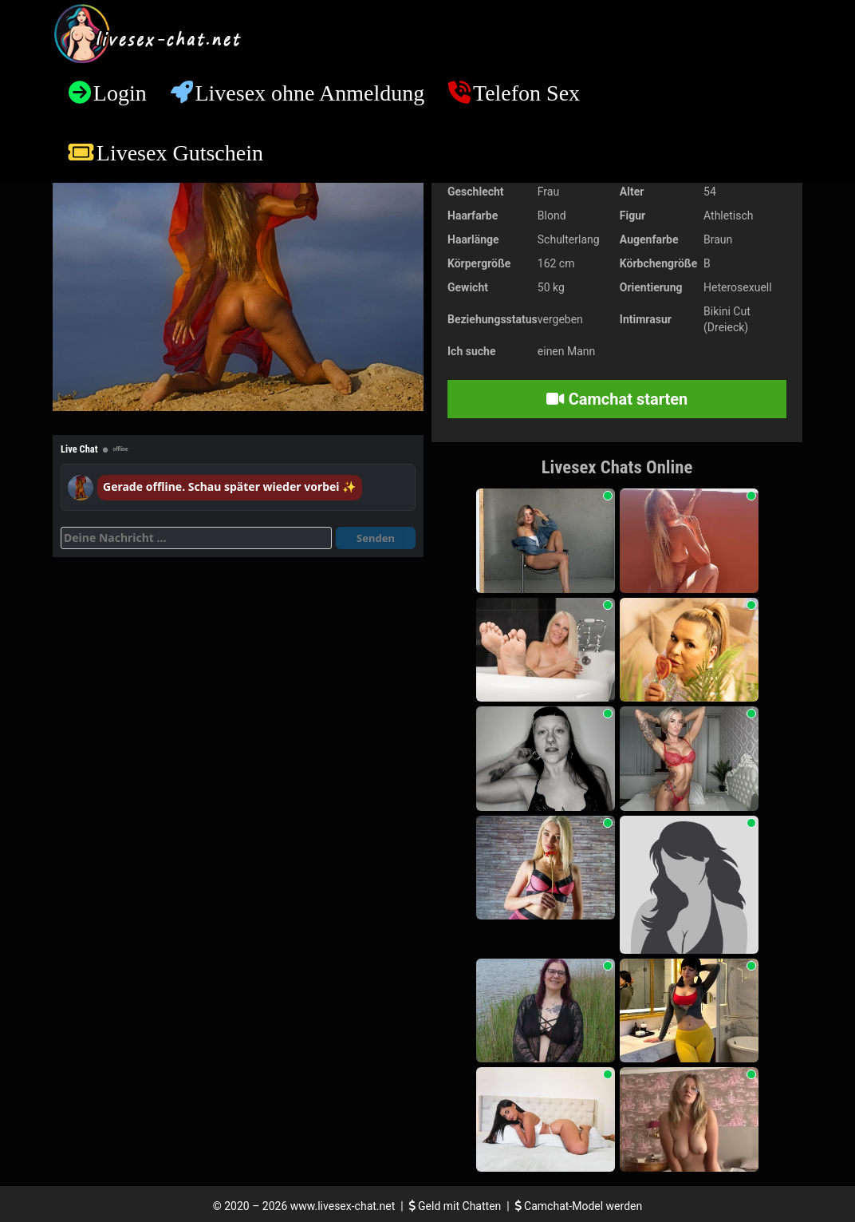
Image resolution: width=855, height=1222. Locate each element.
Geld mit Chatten (456, 1206)
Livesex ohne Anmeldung (309, 93)
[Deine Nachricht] (196, 538)
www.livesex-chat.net (342, 1206)
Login (120, 93)
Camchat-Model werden (579, 1206)
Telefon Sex (526, 93)
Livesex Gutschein (180, 152)
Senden (376, 538)
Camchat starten (617, 399)
